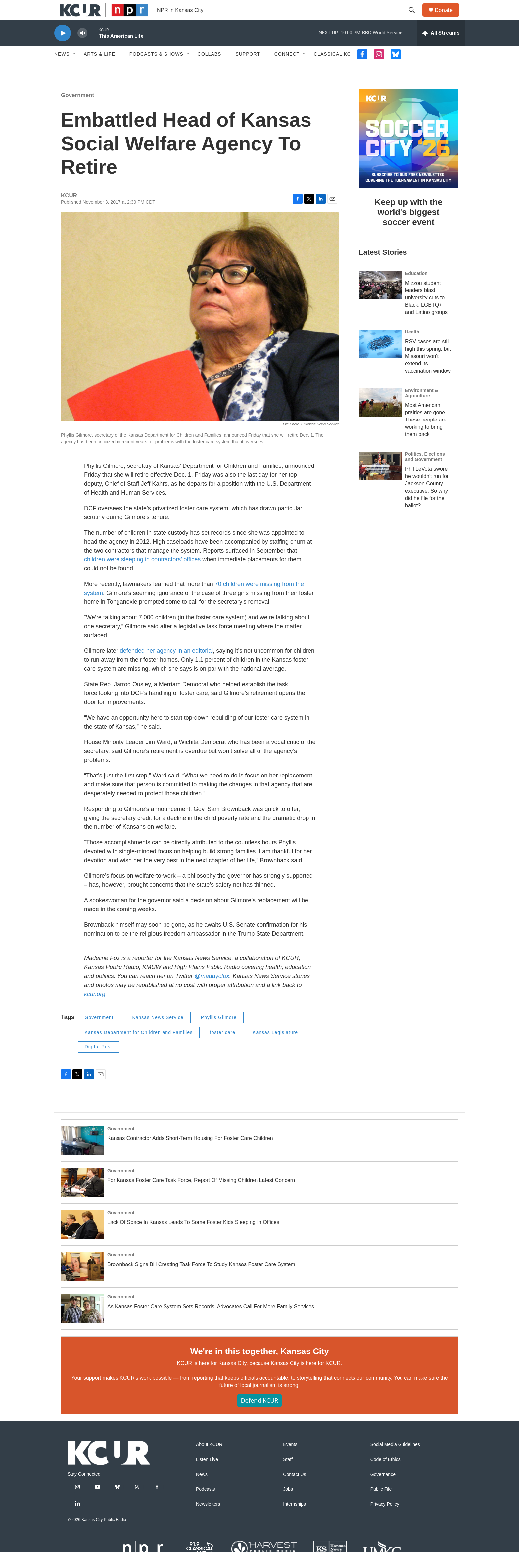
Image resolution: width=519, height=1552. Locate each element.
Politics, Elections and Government (425, 471)
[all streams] (441, 48)
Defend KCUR (259, 1415)
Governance (383, 1489)
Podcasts (205, 1504)
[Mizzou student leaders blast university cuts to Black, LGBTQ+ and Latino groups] (380, 300)
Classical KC (332, 68)
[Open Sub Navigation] (74, 68)
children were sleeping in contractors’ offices (142, 574)
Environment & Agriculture (421, 408)
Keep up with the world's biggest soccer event (409, 227)
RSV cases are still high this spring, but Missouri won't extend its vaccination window (428, 371)
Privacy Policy (384, 1519)
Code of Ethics (385, 1474)
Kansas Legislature (275, 1047)
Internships (294, 1519)
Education (416, 288)
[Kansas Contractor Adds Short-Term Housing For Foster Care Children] (82, 1155)
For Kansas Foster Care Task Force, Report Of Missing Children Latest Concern (201, 1195)
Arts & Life (99, 68)
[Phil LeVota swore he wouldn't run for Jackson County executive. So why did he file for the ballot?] (380, 480)
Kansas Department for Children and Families (139, 1047)
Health (412, 346)
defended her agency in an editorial (166, 665)
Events (290, 1459)
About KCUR (209, 1459)
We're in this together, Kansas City (259, 1366)
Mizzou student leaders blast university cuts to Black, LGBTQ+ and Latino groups (426, 312)
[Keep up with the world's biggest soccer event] (408, 153)
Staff (288, 1474)
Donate (448, 17)
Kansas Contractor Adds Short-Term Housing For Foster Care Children (190, 1153)
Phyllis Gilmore (219, 1032)
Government (77, 110)
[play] (62, 48)
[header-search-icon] (414, 18)
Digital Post (98, 1061)
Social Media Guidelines (395, 1459)
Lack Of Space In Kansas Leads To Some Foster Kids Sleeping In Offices (193, 1237)
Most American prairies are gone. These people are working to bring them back (426, 434)
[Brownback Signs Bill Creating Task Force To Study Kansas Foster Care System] (82, 1281)
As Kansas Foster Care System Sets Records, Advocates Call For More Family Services (210, 1321)
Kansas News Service (157, 1032)
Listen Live (207, 1474)
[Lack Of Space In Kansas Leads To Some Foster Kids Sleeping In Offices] (82, 1239)
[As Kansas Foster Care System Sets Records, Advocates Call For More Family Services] (82, 1323)
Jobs (288, 1504)
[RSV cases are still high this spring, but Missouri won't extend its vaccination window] (380, 358)
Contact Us (294, 1489)
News (62, 68)
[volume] (82, 48)
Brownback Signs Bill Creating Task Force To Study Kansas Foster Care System (201, 1279)
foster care (222, 1047)
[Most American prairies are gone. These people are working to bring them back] (380, 417)
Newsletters (208, 1519)
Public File (381, 1504)
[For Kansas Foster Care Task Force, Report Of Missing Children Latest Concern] (82, 1197)
